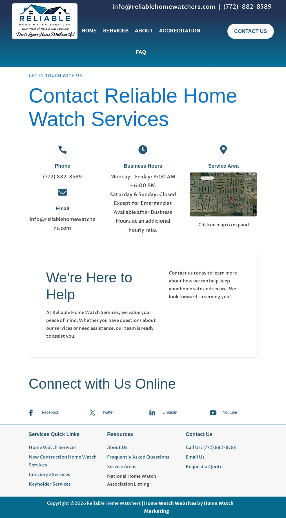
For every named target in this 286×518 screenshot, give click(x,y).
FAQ (141, 52)
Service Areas (121, 467)
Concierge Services (49, 474)
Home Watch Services (53, 447)
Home (89, 31)
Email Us (195, 457)
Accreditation (179, 31)
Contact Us (250, 31)
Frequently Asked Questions (138, 457)
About (144, 31)
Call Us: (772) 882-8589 (211, 447)
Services (115, 31)
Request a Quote (204, 467)
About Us (117, 447)
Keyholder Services (50, 484)
